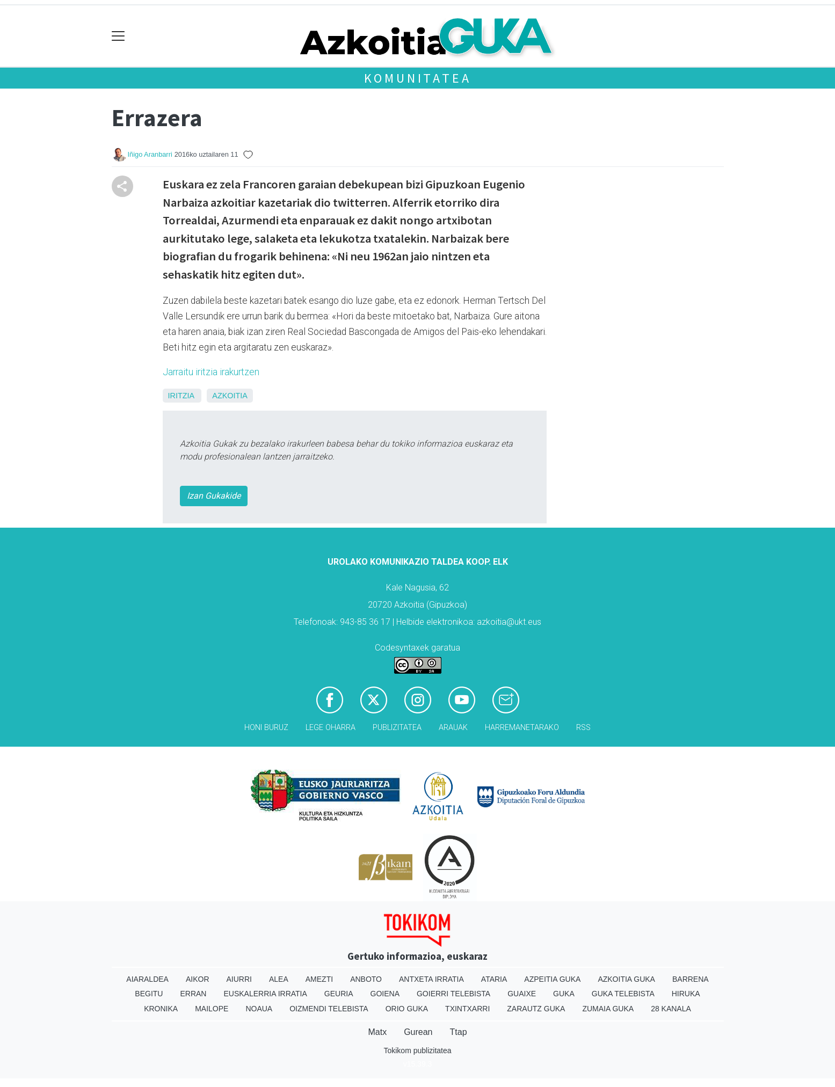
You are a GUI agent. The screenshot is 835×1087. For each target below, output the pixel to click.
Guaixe (521, 993)
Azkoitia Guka (626, 979)
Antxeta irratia (431, 979)
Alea (278, 979)
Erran (193, 993)
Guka (564, 993)
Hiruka (686, 993)
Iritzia (181, 395)
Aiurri (239, 979)
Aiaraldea (147, 979)
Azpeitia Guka (552, 979)
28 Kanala (671, 1008)
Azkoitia (230, 395)
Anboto (366, 979)
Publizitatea (397, 727)
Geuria (338, 993)
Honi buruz (266, 727)
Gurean (418, 1032)
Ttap (458, 1032)
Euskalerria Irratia (265, 993)
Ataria (494, 979)
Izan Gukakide (214, 496)
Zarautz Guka (536, 1008)
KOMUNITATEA (417, 78)
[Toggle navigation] (118, 36)
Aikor (197, 979)
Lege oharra (330, 727)
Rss (583, 727)
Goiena (385, 993)
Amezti (319, 979)
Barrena (690, 979)
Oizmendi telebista (328, 1008)
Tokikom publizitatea (417, 1050)
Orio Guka (407, 1008)
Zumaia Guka (608, 1008)
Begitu (149, 993)
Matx (377, 1032)
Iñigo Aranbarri (150, 154)
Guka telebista (623, 993)
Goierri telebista (453, 993)
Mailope (211, 1008)
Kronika (161, 1008)
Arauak (453, 727)
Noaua (258, 1008)
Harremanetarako (522, 727)
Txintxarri (467, 1008)
